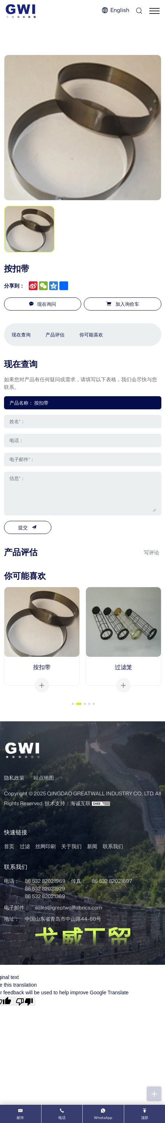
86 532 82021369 (45, 896)
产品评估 (55, 334)
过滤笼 (123, 667)
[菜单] (154, 11)
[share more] (64, 285)
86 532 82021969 (45, 880)
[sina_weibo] (33, 285)
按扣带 (42, 667)
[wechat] (43, 285)
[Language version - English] (115, 10)
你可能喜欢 (91, 334)
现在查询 (21, 334)
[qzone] (53, 285)
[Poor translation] (24, 1001)
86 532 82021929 (45, 888)
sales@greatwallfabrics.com (68, 907)
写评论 (151, 552)
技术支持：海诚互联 (68, 803)
